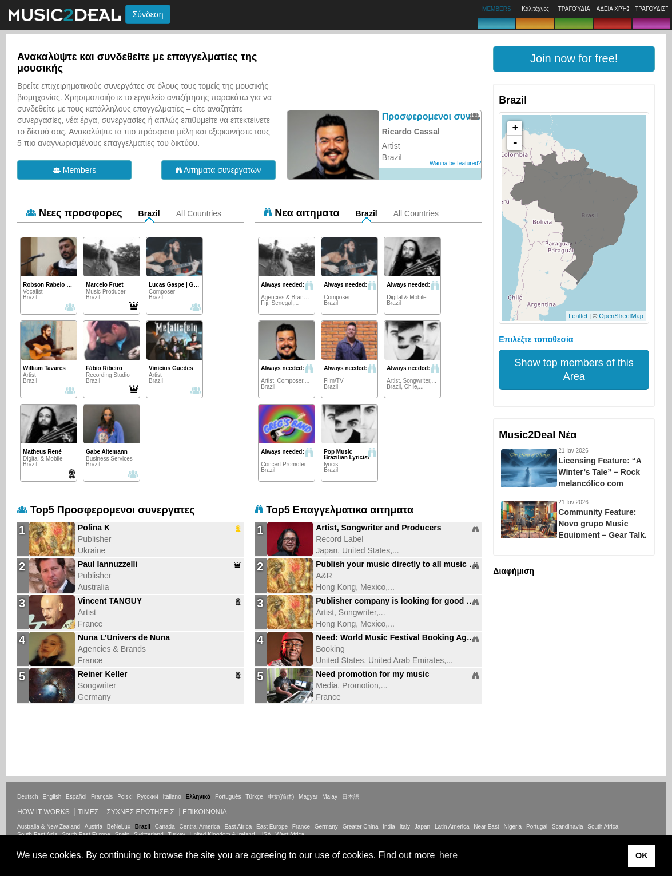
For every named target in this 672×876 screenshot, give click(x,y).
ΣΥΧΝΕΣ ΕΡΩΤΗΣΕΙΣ (140, 812)
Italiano (171, 797)
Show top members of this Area (574, 369)
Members (74, 170)
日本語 (350, 797)
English (51, 797)
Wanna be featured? (455, 163)
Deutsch (27, 797)
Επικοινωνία (204, 812)
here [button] (448, 855)
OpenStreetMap (621, 315)
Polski (125, 797)
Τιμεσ (88, 812)
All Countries (198, 213)
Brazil (149, 213)
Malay (329, 797)
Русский (147, 797)
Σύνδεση (148, 14)
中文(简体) (281, 797)
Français (102, 797)
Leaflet (577, 315)
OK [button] (641, 855)
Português (228, 797)
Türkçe (254, 797)
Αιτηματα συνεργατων (218, 170)
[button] (574, 59)
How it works (43, 812)
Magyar (308, 797)
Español (76, 797)
